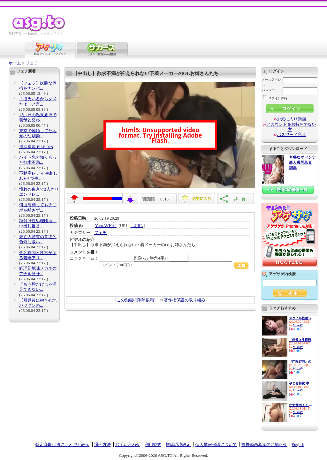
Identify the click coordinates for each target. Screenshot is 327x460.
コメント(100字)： (174, 264)
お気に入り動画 (291, 119)
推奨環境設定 (178, 444)
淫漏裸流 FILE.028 (36, 146)
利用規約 (153, 444)
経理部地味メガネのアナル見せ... (38, 271)
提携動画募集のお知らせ (264, 444)
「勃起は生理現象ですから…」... (302, 340)
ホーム (15, 63)
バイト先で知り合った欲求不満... (38, 160)
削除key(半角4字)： (161, 258)
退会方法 (102, 444)
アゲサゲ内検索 (282, 274)
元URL (137, 225)
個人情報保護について (216, 444)
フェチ (32, 63)
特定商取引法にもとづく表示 (62, 444)
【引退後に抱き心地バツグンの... (38, 303)
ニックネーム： (101, 258)
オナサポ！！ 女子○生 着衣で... (302, 405)
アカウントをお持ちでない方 (291, 127)
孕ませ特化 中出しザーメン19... (302, 383)
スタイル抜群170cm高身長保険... (302, 318)
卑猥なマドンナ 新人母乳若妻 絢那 (302, 162)
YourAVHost (106, 225)
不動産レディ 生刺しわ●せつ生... (38, 176)
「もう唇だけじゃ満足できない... (38, 287)
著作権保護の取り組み (184, 300)
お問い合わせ (127, 444)
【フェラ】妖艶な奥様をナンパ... (38, 86)
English (298, 444)
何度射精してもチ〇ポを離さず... (38, 207)
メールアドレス (271, 82)
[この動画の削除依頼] (135, 300)
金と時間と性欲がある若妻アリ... (38, 255)
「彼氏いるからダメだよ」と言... (38, 101)
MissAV (298, 325)
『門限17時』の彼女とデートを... (302, 361)
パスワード (270, 90)
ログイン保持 (275, 98)
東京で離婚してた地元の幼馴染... (38, 133)
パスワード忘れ (291, 134)
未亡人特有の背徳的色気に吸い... (38, 239)
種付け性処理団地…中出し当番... (38, 223)
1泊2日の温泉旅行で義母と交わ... (38, 117)
